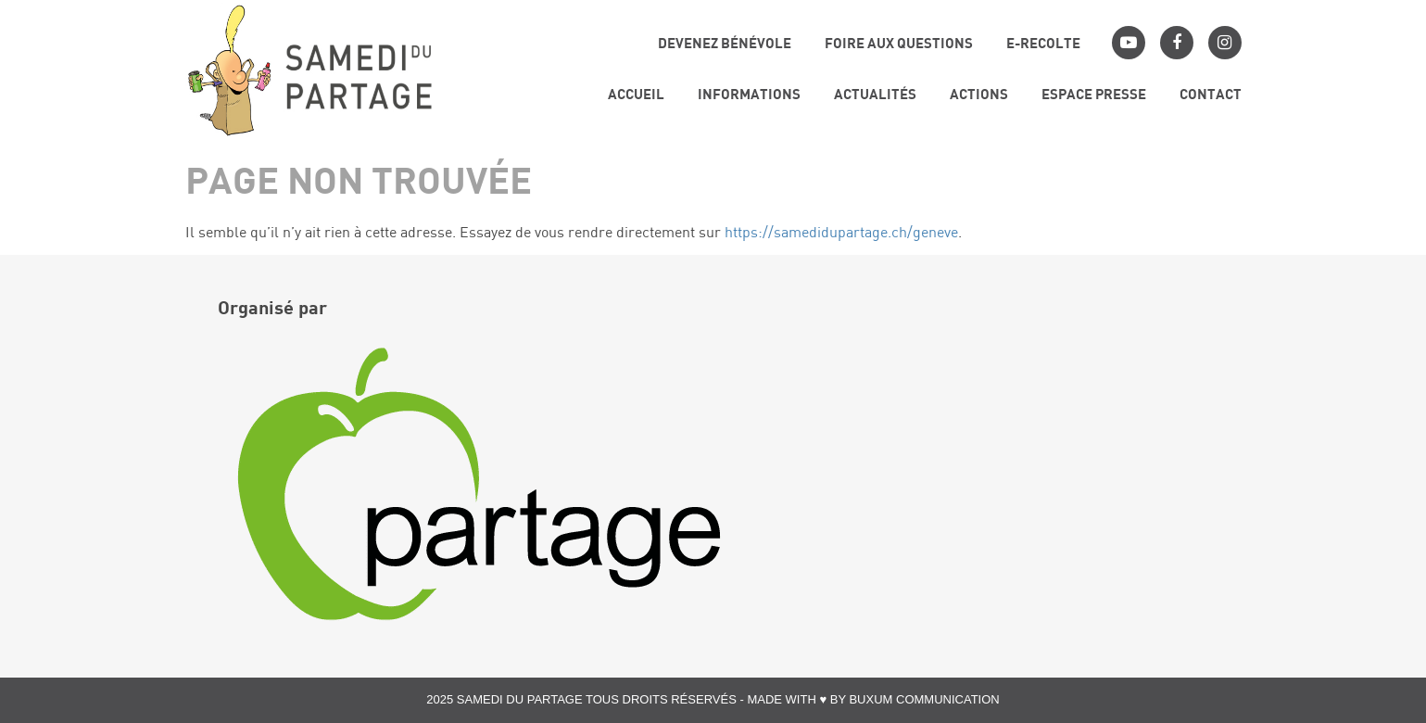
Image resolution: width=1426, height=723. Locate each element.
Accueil (636, 96)
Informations (749, 96)
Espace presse (1093, 96)
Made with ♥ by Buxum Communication (873, 699)
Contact (1211, 96)
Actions (979, 96)
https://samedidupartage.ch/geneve (841, 233)
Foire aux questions (899, 45)
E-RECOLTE (1043, 45)
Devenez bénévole (724, 45)
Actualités (875, 96)
